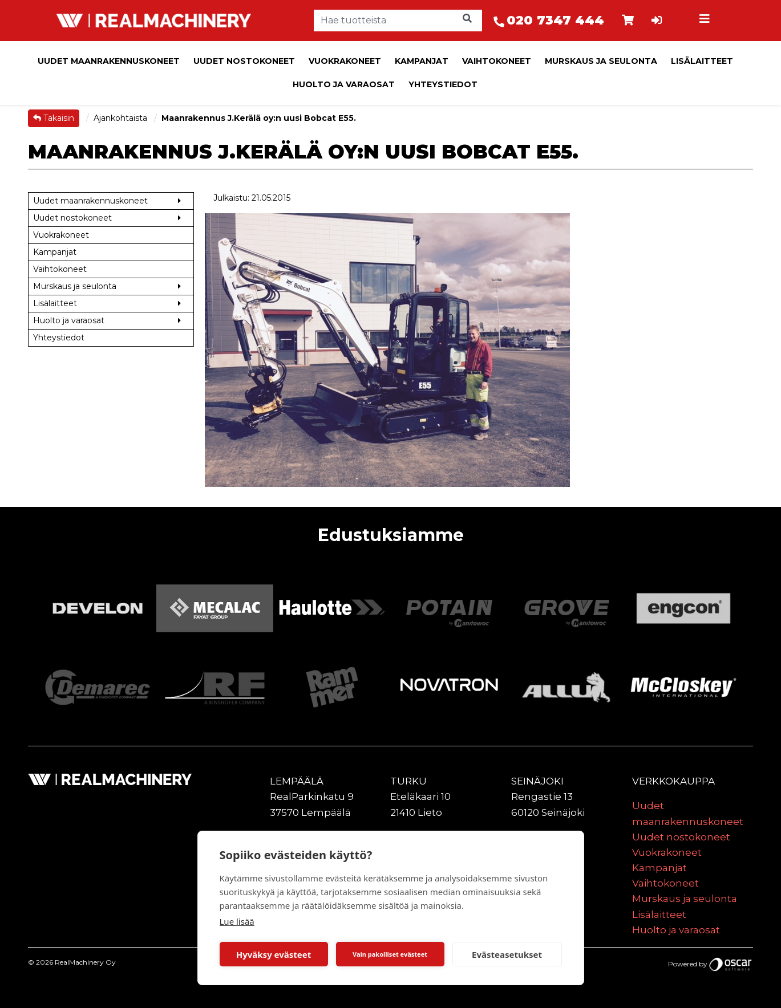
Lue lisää (237, 921)
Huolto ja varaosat (344, 84)
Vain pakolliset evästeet (390, 954)
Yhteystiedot (442, 84)
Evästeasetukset (507, 954)
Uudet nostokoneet (244, 61)
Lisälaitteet (702, 61)
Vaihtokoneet (496, 61)
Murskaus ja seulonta (601, 61)
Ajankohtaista (121, 118)
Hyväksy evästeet (273, 954)
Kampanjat (421, 61)
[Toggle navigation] (706, 20)
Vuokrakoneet (345, 61)
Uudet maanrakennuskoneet (109, 61)
